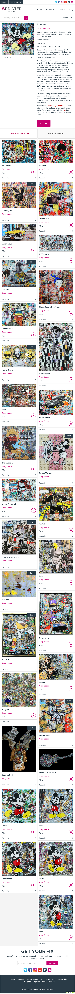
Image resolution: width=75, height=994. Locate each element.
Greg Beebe (43, 29)
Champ (42, 683)
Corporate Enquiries (32, 982)
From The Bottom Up (11, 557)
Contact (72, 2)
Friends (5, 826)
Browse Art (50, 9)
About (13, 979)
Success (5, 599)
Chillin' (42, 879)
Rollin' (4, 410)
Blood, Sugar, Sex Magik (49, 307)
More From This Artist (19, 133)
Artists (62, 9)
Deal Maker (7, 879)
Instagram (62, 2)
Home (39, 9)
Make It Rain (44, 736)
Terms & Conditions (34, 979)
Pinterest (65, 2)
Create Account (16, 2)
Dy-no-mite (44, 638)
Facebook (59, 2)
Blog (71, 9)
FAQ (44, 982)
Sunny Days (7, 244)
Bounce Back (44, 418)
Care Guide (62, 979)
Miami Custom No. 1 (47, 773)
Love (41, 932)
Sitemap (51, 982)
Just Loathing (8, 329)
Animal (42, 524)
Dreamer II (6, 290)
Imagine (5, 710)
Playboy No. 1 (7, 211)
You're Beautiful (9, 504)
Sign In (4, 2)
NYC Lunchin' (44, 254)
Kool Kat (5, 659)
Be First (42, 166)
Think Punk (44, 219)
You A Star (6, 166)
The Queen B (7, 463)
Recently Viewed (56, 133)
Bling (41, 826)
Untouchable (44, 374)
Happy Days (7, 370)
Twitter (56, 2)
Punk (41, 576)
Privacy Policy (50, 979)
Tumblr (69, 2)
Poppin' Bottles (45, 473)
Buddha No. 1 (7, 775)
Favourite (18, 57)
